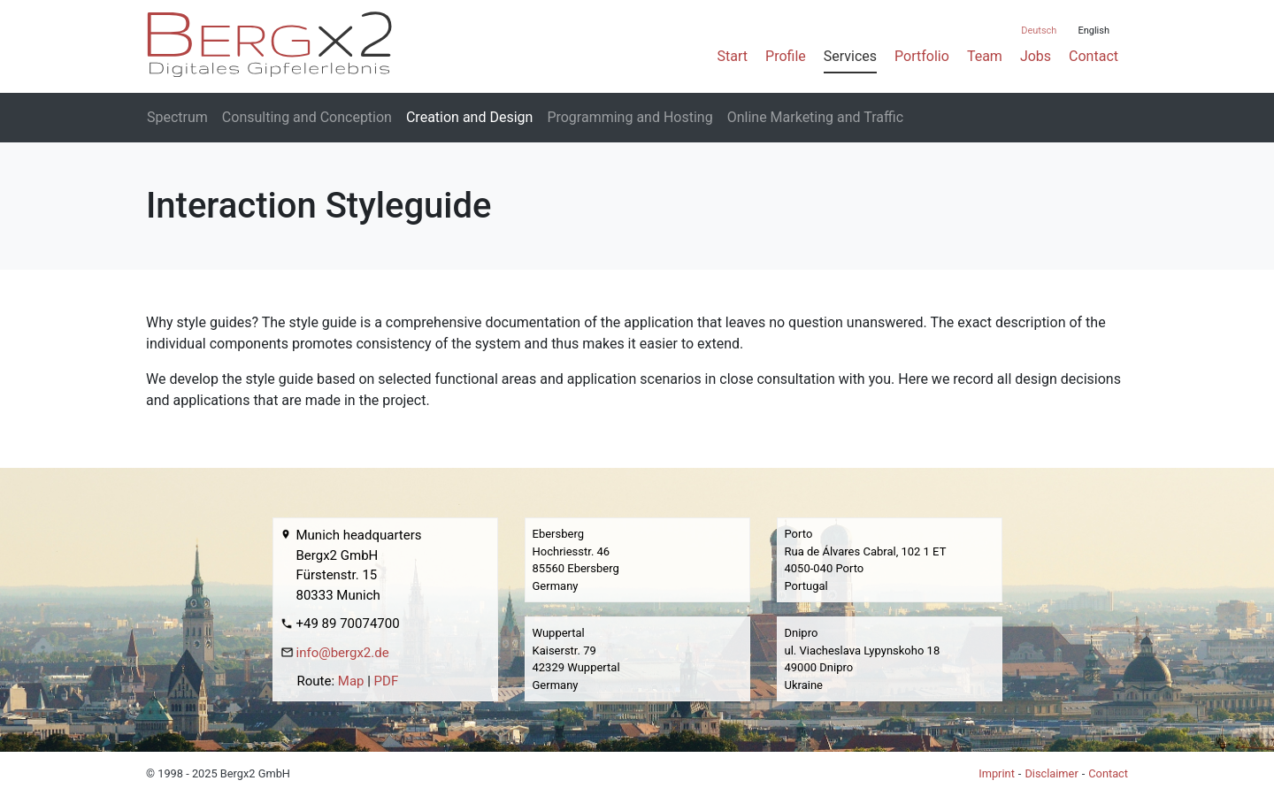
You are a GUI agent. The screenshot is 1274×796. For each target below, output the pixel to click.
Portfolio (921, 56)
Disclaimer (1051, 773)
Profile (785, 56)
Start (733, 56)
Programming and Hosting (629, 117)
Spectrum (177, 117)
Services (850, 56)
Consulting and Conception (307, 117)
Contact (1093, 56)
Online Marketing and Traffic (815, 117)
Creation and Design (469, 117)
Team (984, 56)
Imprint (997, 773)
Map (351, 681)
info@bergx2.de (342, 653)
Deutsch (1038, 30)
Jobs (1035, 56)
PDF (386, 681)
